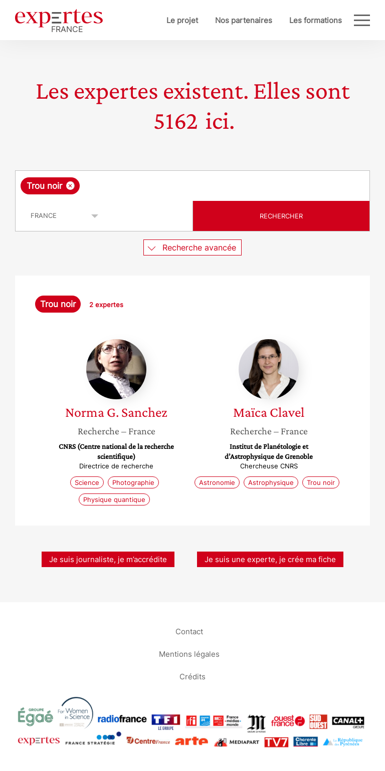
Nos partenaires (243, 20)
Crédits (192, 676)
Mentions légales (189, 653)
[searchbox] (162, 186)
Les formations (315, 20)
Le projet (182, 20)
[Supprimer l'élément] (70, 185)
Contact (189, 631)
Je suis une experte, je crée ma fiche (270, 559)
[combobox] (192, 186)
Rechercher (281, 216)
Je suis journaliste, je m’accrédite (108, 559)
